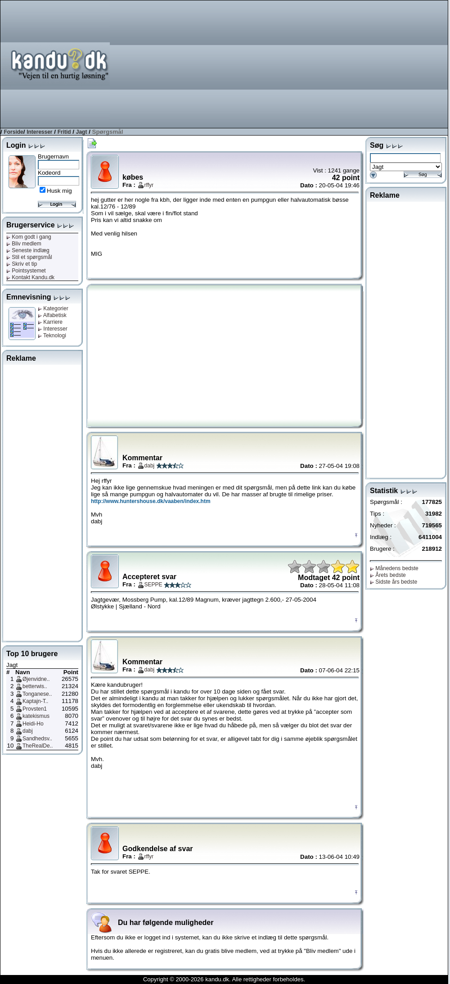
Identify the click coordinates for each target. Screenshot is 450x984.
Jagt (81, 132)
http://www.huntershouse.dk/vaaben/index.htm (151, 501)
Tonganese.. (37, 694)
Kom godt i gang (28, 237)
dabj (27, 731)
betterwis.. (34, 686)
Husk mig (59, 190)
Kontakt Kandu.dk (30, 277)
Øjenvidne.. (36, 679)
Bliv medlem (23, 243)
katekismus (36, 716)
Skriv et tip (21, 264)
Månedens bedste (394, 568)
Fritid (64, 132)
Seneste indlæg (28, 250)
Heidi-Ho (33, 724)
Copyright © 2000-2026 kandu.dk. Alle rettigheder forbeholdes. (224, 979)
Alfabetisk (52, 315)
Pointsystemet (26, 271)
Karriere (50, 322)
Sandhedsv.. (37, 738)
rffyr (148, 185)
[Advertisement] (352, 63)
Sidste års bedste (393, 582)
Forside (13, 132)
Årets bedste (388, 575)
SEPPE (153, 584)
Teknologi (52, 335)
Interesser (39, 132)
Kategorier (53, 308)
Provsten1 (34, 709)
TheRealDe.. (37, 746)
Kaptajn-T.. (35, 701)
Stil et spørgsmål (29, 257)
